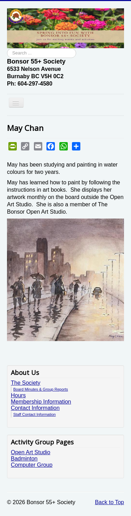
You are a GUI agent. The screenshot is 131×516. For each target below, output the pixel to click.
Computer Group (31, 465)
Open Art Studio (30, 452)
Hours (18, 395)
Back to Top (109, 502)
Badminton (24, 459)
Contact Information (35, 408)
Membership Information (41, 402)
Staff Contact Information (34, 414)
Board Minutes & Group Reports (40, 389)
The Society (25, 383)
